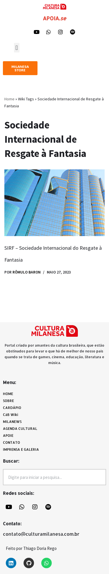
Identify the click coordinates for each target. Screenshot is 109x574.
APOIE (8, 435)
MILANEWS (13, 422)
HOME (8, 394)
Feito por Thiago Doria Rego (31, 548)
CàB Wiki (10, 414)
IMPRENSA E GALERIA (21, 449)
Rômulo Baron (26, 272)
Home (9, 99)
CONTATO (11, 442)
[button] (16, 47)
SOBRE (8, 401)
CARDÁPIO (13, 408)
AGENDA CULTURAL (20, 428)
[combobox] (54, 477)
